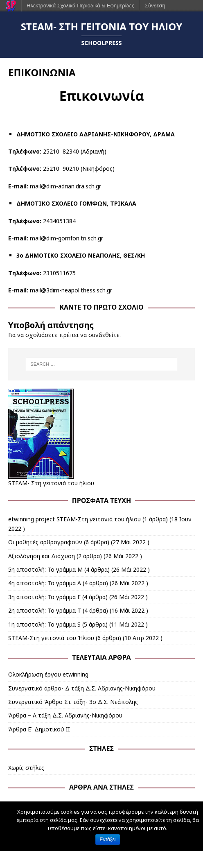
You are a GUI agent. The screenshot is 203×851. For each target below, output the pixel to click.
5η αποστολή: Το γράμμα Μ (45, 569)
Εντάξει (108, 839)
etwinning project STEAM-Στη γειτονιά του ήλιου (74, 519)
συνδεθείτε (104, 335)
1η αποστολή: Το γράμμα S (44, 624)
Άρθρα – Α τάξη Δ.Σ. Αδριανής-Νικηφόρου (65, 715)
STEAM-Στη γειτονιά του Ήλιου (51, 638)
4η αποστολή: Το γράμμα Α (44, 583)
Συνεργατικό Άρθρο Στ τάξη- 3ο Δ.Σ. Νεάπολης (73, 702)
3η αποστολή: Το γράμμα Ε (44, 597)
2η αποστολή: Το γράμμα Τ (44, 610)
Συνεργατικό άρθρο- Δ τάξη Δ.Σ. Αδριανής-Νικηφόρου (82, 688)
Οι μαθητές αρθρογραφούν (45, 542)
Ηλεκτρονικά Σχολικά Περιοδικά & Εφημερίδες (80, 5)
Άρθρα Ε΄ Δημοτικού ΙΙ (39, 729)
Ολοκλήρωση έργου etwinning (48, 674)
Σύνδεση (155, 5)
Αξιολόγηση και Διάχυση (41, 556)
